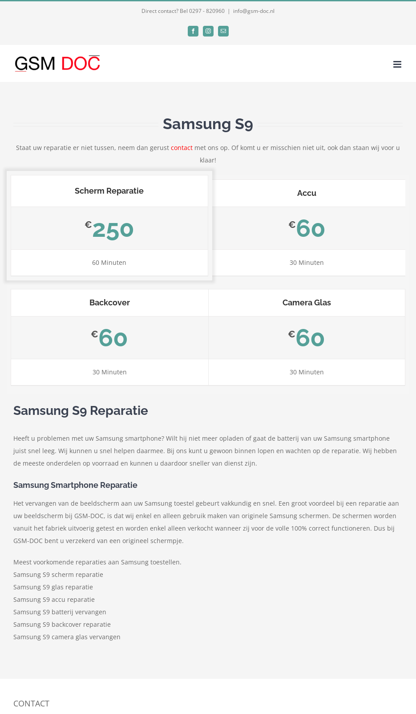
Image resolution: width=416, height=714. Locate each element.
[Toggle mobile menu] (398, 64)
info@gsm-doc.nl (254, 11)
